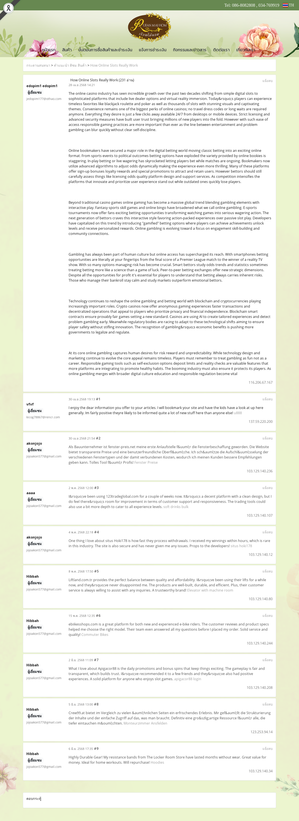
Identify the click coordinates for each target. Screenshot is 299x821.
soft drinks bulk (175, 506)
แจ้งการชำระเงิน (152, 50)
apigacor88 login (187, 679)
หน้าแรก (48, 50)
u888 (238, 412)
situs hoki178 (241, 546)
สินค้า (67, 50)
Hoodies (157, 762)
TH (288, 5)
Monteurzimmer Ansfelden (145, 723)
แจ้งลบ (267, 80)
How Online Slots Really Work (114, 65)
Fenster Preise (146, 462)
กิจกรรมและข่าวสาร (189, 50)
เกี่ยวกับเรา (245, 50)
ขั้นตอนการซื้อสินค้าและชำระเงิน (105, 50)
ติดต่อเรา (221, 50)
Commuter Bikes (94, 634)
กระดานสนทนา (38, 65)
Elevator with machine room (210, 590)
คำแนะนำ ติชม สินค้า (70, 65)
